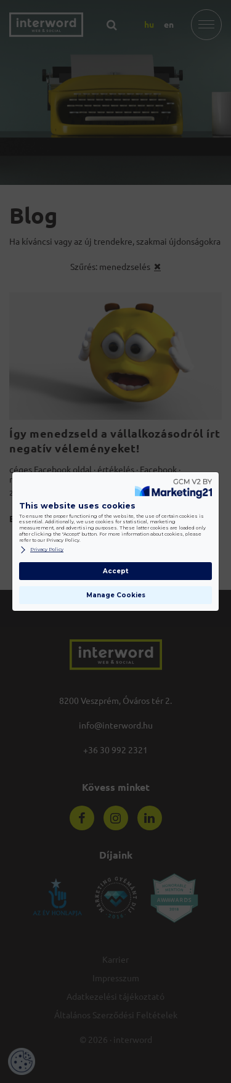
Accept (115, 571)
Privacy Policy (41, 550)
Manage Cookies (115, 595)
